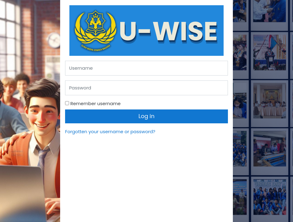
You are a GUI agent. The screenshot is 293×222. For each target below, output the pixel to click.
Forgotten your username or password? (110, 131)
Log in (146, 116)
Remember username (95, 103)
